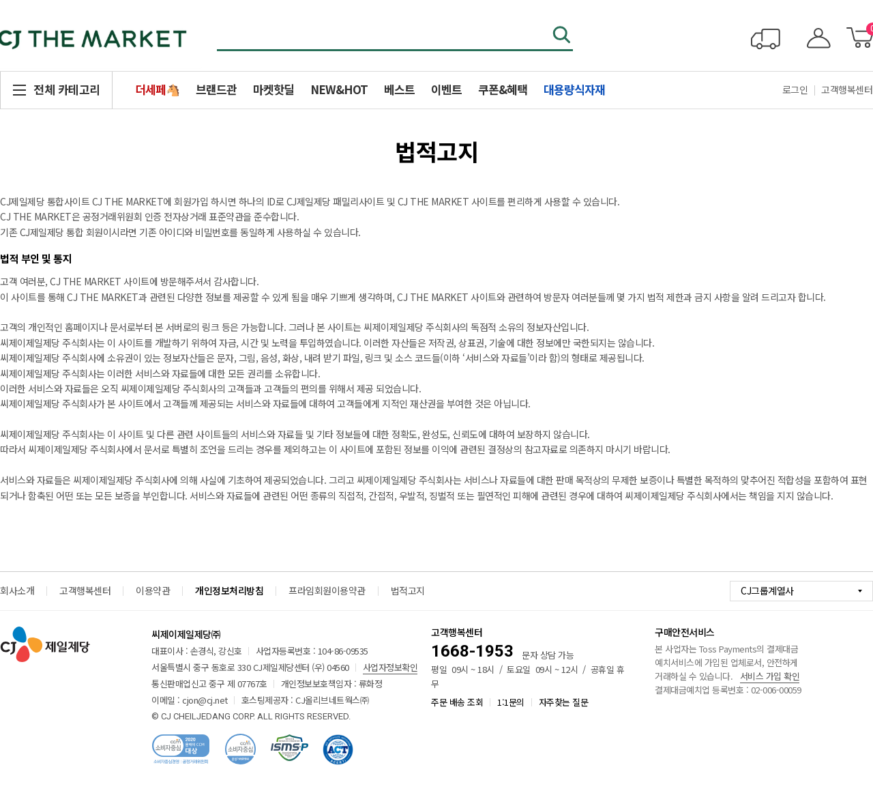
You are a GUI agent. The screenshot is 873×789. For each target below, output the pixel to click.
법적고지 (408, 590)
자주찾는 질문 (564, 701)
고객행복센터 (84, 590)
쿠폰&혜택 (502, 89)
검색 (562, 36)
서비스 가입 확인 (770, 676)
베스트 (399, 89)
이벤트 (446, 89)
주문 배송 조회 (457, 701)
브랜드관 (216, 89)
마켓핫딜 (273, 89)
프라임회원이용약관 (327, 590)
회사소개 (17, 590)
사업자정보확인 (390, 667)
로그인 (795, 89)
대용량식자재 (574, 89)
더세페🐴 (157, 89)
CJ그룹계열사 (767, 590)
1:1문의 (510, 701)
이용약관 (153, 590)
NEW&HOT (339, 89)
